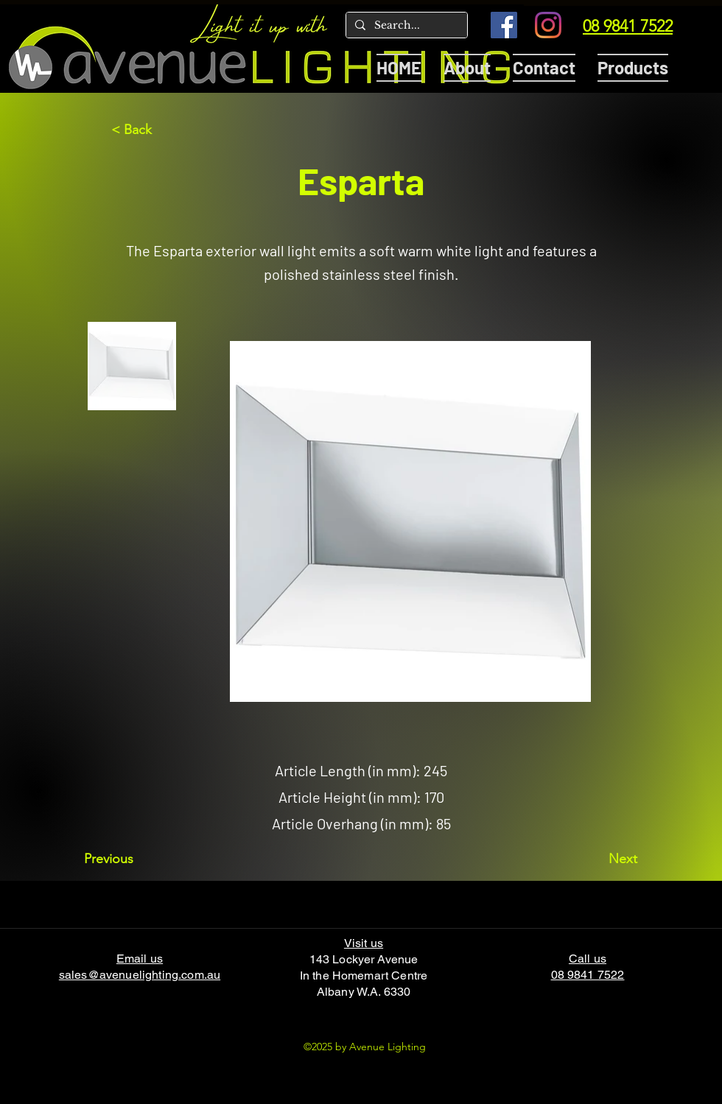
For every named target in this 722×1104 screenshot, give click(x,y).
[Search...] (405, 26)
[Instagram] (548, 25)
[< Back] (159, 129)
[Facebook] (504, 25)
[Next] (600, 858)
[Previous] (132, 858)
